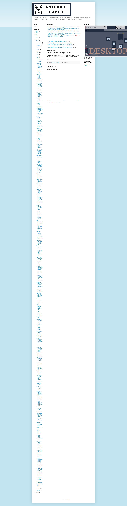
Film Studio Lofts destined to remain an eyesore (39, 388)
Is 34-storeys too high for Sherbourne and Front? (39, 420)
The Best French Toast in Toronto (39, 203)
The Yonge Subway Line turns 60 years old (39, 247)
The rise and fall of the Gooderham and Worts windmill (39, 191)
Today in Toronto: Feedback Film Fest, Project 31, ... (39, 313)
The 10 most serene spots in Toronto (39, 258)
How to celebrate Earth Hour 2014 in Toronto (38, 207)
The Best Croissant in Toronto (39, 344)
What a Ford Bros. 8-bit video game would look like (39, 295)
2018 (37, 34)
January (38, 490)
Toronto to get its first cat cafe (39, 451)
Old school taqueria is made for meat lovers (39, 233)
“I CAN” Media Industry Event (39, 142)
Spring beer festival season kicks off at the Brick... (39, 100)
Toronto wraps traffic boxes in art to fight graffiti (39, 415)
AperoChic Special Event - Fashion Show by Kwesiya (39, 460)
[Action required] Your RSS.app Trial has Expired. (57, 41)
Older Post (78, 100)
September (39, 46)
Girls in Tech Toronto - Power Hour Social (39, 424)
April (38, 55)
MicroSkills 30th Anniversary (39, 107)
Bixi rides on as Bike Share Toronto (39, 117)
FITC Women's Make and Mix (39, 281)
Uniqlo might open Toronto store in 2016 (39, 368)
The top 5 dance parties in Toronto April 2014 (39, 181)
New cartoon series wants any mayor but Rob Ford (39, 237)
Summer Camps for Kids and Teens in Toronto (39, 485)
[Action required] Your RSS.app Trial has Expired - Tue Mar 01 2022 (60, 47)
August (38, 49)
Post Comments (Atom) (56, 102)
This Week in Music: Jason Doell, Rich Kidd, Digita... (39, 130)
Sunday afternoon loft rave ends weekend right (39, 89)
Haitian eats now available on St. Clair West (39, 125)
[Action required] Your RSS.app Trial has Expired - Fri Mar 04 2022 (60, 43)
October (38, 45)
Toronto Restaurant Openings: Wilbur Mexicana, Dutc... (39, 307)
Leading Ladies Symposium (39, 336)
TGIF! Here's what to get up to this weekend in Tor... (39, 242)
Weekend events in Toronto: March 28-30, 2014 (39, 199)
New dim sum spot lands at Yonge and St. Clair (39, 272)
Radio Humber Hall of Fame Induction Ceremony (39, 447)
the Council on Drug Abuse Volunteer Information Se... (39, 474)
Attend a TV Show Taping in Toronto (39, 478)
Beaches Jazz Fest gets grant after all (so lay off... (39, 291)
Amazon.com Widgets (38, 384)
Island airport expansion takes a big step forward (39, 393)
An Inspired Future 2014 (39, 218)
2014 (37, 40)
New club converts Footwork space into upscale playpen (38, 214)
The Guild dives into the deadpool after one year (39, 354)
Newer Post (49, 100)
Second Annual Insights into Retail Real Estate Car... (39, 169)
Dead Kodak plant (38, 317)
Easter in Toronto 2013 (39, 482)
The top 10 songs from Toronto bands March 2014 (39, 301)
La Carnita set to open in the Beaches (39, 469)
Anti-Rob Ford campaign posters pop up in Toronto (39, 85)
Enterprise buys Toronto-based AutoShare (39, 333)
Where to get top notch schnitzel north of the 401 (39, 185)
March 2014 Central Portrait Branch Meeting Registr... (38, 327)
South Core (38, 406)
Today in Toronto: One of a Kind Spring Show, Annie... (39, 403)
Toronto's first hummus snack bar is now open (39, 152)
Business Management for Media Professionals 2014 (39, 340)
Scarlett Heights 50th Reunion (39, 428)
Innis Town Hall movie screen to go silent (39, 165)
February (38, 488)
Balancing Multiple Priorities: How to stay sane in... (39, 175)
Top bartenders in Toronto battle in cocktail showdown (39, 377)
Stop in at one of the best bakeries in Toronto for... (39, 146)
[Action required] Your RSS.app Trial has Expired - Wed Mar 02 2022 (60, 45)
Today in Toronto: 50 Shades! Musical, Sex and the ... (39, 70)
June (38, 52)
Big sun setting (39, 149)
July (37, 51)
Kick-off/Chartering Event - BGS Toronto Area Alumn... (39, 222)
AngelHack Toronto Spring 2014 (39, 436)
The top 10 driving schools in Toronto (38, 161)
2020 (37, 31)
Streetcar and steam (38, 195)
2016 (37, 37)
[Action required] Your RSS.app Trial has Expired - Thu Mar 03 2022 (60, 44)
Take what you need (39, 255)
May (37, 54)
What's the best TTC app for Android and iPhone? (39, 372)
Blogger (68, 499)
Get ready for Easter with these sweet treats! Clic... (39, 359)
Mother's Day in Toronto (39, 382)
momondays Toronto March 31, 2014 (38, 443)
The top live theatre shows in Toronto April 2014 (39, 60)
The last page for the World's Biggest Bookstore (38, 76)
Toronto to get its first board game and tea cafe (39, 277)
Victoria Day (38, 172)
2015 (37, 39)
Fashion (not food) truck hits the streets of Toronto (38, 263)
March (38, 57)
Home (64, 100)
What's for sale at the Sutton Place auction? (39, 252)
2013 (37, 492)
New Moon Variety (38, 104)
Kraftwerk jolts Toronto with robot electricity (39, 122)
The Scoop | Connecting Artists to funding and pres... (39, 227)
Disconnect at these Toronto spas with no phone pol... (39, 268)
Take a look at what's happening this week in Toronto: (39, 94)
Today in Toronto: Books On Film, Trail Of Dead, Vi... (39, 134)
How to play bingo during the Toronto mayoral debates (39, 349)
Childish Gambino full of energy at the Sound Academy (39, 397)
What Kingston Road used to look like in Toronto (39, 466)
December (39, 42)
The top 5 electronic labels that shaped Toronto (38, 455)
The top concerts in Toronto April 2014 (39, 114)
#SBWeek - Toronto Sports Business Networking (39, 431)
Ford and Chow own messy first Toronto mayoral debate (39, 321)
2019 (37, 32)
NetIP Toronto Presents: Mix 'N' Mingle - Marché (39, 110)
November (39, 43)
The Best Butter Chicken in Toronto (39, 80)
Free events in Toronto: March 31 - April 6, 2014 (39, 157)
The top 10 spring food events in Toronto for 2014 (39, 364)
